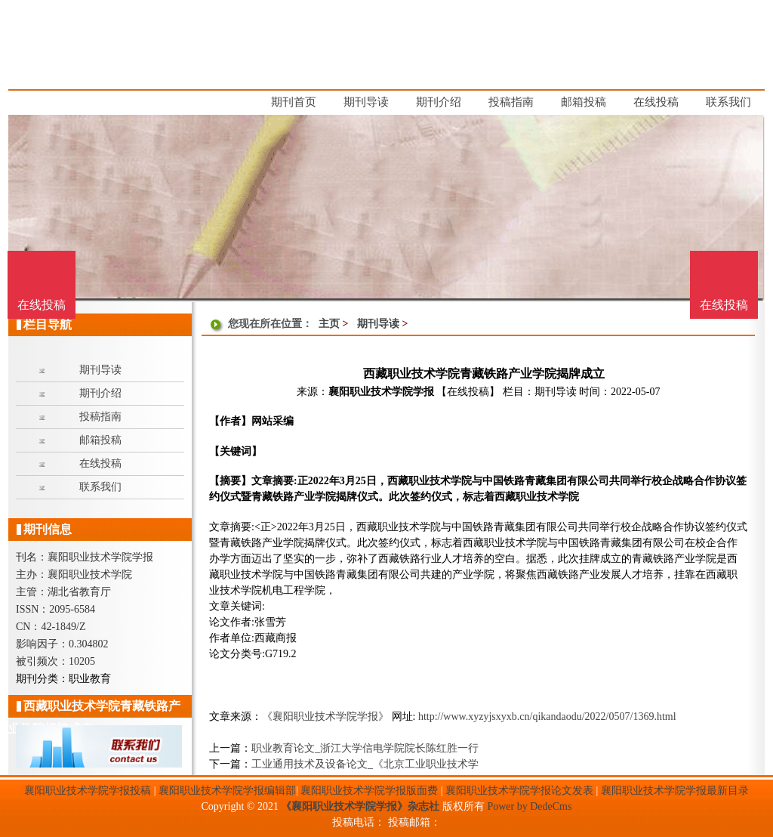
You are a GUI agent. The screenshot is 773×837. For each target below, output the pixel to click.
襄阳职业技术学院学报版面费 (369, 790)
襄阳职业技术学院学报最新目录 (675, 790)
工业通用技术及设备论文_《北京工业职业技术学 (365, 764)
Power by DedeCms (529, 806)
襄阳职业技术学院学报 (381, 391)
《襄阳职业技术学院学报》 (325, 716)
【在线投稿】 (468, 391)
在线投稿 (724, 304)
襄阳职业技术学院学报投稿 (87, 790)
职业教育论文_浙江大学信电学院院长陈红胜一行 (365, 748)
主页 (329, 323)
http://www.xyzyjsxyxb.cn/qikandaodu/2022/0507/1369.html (547, 716)
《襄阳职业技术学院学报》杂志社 (360, 806)
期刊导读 (378, 323)
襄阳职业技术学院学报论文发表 (519, 790)
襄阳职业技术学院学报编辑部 (227, 790)
